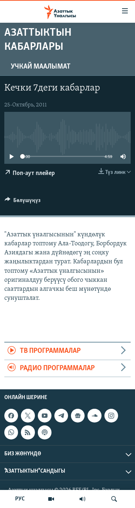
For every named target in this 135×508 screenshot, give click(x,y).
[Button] (23, 202)
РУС (20, 499)
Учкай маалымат (41, 66)
